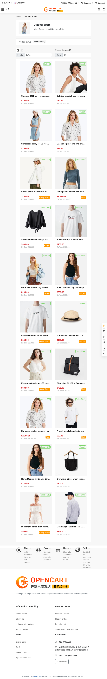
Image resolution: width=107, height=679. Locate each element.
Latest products (22, 652)
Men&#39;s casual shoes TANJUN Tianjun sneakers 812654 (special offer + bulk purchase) (71, 527)
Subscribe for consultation (66, 629)
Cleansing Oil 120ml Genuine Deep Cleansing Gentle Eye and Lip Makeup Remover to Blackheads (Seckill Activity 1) (71, 383)
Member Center (62, 614)
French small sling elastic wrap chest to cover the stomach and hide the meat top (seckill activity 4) (71, 431)
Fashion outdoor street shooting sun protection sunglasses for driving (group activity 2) (35, 335)
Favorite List (60, 624)
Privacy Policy (22, 629)
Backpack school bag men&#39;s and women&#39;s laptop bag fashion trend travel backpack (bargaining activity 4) (35, 287)
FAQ (18, 647)
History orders (61, 619)
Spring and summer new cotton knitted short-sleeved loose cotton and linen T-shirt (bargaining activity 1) (71, 335)
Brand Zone (21, 642)
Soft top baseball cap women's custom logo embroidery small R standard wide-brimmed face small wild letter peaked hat (71, 96)
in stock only (39, 41)
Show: (59, 55)
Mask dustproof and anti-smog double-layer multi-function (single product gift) (71, 144)
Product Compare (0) (63, 50)
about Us (20, 619)
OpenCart (37, 676)
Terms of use (21, 614)
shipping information (24, 624)
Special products (23, 658)
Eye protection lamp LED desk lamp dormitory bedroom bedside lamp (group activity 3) (35, 383)
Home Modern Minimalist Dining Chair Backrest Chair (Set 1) (35, 479)
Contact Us (62, 661)
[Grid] (18, 50)
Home (18, 16)
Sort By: (20, 55)
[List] (22, 50)
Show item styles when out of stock (71, 479)
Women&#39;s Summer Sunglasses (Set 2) (71, 239)
